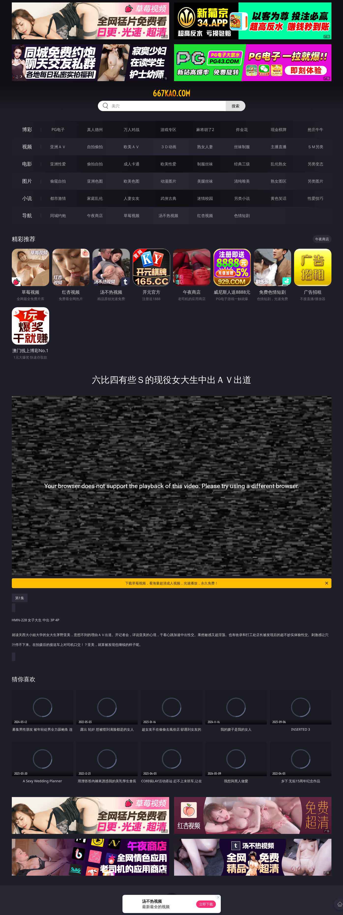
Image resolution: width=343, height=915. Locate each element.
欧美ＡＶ (131, 146)
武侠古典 (168, 198)
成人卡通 (131, 164)
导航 (27, 215)
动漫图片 (168, 181)
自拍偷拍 (95, 146)
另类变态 (315, 164)
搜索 (235, 106)
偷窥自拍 (58, 181)
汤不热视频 (168, 215)
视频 (27, 146)
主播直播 (278, 146)
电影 (27, 163)
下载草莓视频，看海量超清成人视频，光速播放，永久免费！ (227, 583)
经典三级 (242, 164)
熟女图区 (278, 181)
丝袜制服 (242, 146)
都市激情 (58, 198)
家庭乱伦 (95, 198)
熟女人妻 (205, 146)
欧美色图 (131, 181)
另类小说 (242, 198)
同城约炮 (58, 215)
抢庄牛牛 (315, 129)
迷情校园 (205, 198)
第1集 (19, 597)
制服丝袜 (205, 164)
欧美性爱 (168, 164)
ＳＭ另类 (315, 146)
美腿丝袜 (205, 181)
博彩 (27, 129)
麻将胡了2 (205, 129)
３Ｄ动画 (168, 146)
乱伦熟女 (278, 164)
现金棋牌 (278, 129)
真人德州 (95, 129)
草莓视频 (131, 215)
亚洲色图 (95, 181)
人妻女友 (131, 198)
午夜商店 (95, 215)
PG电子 (58, 129)
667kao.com (171, 93)
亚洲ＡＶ (58, 146)
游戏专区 (168, 129)
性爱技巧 (315, 198)
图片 (27, 181)
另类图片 (315, 181)
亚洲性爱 (58, 164)
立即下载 (206, 904)
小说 (27, 198)
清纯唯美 (242, 181)
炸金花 (242, 129)
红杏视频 (205, 215)
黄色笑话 (278, 198)
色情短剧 (242, 215)
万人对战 (131, 129)
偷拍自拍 (95, 164)
